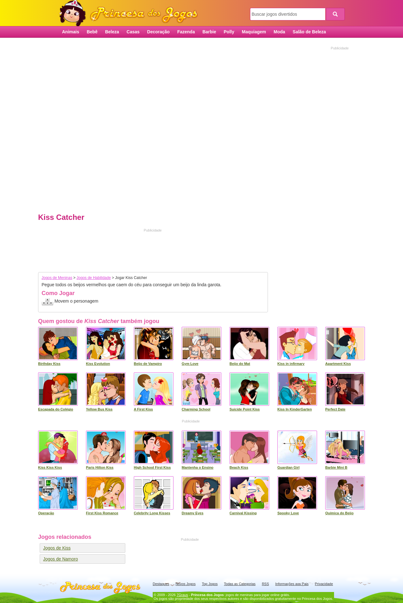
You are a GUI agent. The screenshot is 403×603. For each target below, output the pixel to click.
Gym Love (190, 364)
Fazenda (186, 31)
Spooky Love (288, 513)
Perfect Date (335, 409)
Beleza (112, 31)
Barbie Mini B (336, 467)
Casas (133, 31)
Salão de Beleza (309, 31)
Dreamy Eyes (192, 513)
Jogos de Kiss (57, 547)
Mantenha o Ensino (197, 467)
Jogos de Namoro (60, 558)
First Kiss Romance (102, 513)
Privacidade (324, 584)
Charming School (196, 409)
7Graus (182, 595)
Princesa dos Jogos (130, 13)
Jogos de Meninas (57, 278)
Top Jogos (210, 584)
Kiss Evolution (98, 364)
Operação (46, 513)
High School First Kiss (152, 467)
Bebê (92, 31)
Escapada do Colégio (55, 409)
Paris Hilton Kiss (99, 467)
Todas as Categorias (239, 584)
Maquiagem (254, 31)
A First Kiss (143, 409)
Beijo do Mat (240, 364)
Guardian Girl (288, 467)
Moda (279, 31)
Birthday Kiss (49, 364)
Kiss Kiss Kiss (50, 467)
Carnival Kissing (243, 513)
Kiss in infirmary (290, 364)
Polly (229, 31)
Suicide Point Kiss (245, 409)
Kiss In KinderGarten (294, 409)
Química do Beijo (339, 513)
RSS (265, 584)
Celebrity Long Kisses (152, 513)
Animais (70, 31)
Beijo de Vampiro (148, 364)
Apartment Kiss (338, 364)
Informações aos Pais (292, 584)
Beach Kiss (239, 467)
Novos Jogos (186, 584)
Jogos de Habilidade (94, 278)
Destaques (161, 584)
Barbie (209, 31)
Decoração (158, 31)
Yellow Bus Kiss (99, 409)
